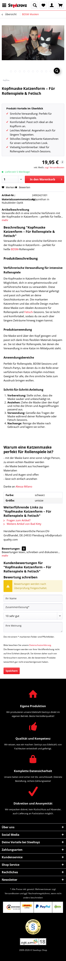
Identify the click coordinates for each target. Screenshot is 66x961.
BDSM (14, 249)
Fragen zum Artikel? (17, 520)
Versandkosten (12, 893)
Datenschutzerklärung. (40, 645)
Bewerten (22, 187)
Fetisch (28, 312)
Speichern (12, 670)
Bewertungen (11, 548)
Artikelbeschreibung (15, 209)
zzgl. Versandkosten (54, 167)
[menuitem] (5, 5)
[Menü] (5, 5)
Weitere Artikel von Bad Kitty (22, 524)
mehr (5, 220)
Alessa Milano (24, 486)
